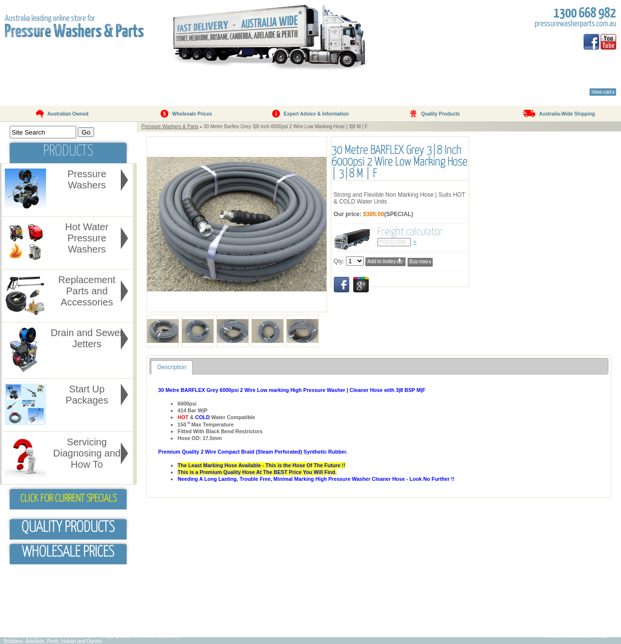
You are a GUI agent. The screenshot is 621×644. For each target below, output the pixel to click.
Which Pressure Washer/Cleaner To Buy (265, 595)
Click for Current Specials (68, 499)
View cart (602, 92)
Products (157, 85)
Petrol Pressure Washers (404, 595)
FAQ (211, 85)
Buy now (420, 261)
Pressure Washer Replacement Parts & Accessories (433, 588)
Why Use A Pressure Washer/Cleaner (262, 603)
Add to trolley (385, 261)
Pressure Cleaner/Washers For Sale (416, 617)
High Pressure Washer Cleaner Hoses (263, 610)
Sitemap (598, 636)
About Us (89, 85)
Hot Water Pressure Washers (408, 603)
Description (171, 367)
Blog (14, 617)
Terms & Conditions (564, 636)
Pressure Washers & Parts (170, 126)
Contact (347, 85)
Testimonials (275, 85)
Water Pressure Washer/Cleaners (413, 624)
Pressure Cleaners (242, 588)
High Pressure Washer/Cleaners (412, 610)
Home (28, 85)
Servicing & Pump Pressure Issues (259, 617)
